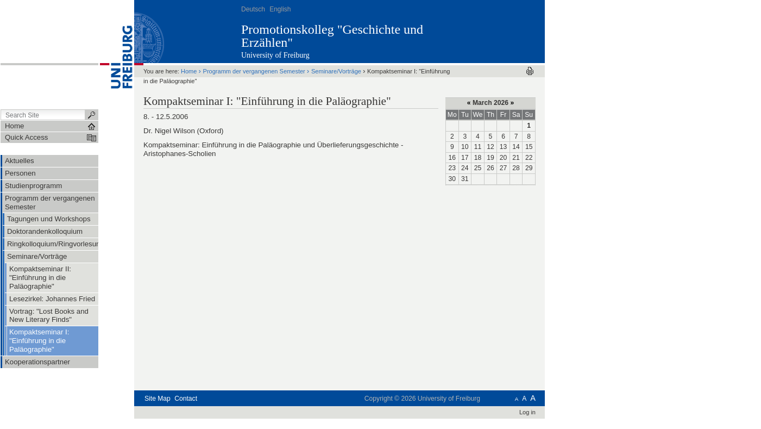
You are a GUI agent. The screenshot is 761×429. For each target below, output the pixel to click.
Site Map (157, 398)
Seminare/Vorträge (336, 71)
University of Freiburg (275, 55)
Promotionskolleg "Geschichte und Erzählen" (332, 35)
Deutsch (253, 9)
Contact (185, 398)
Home (189, 71)
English (280, 9)
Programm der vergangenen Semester (254, 71)
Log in (527, 412)
